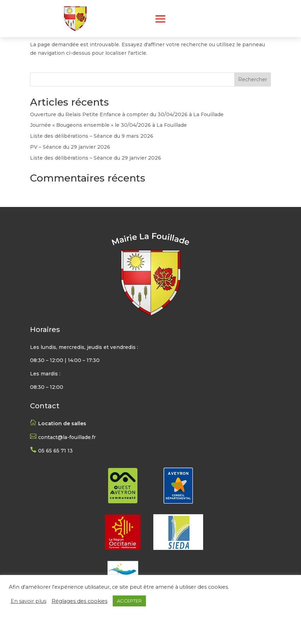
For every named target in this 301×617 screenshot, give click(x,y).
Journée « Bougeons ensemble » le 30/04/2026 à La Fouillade (108, 125)
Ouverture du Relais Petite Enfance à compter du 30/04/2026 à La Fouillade (127, 114)
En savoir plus (28, 601)
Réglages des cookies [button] (79, 601)
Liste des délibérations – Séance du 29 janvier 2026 (95, 158)
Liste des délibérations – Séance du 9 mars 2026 (91, 136)
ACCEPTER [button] (129, 601)
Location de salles (62, 423)
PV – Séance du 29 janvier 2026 (70, 147)
